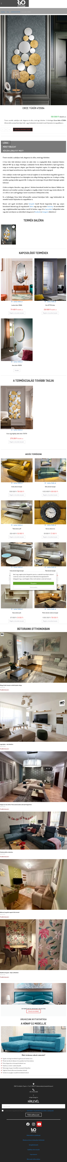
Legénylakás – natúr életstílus (6, 744)
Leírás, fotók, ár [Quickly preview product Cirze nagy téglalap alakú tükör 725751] (17, 430)
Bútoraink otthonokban (33, 629)
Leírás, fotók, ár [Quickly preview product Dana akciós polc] (17, 609)
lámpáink (31, 204)
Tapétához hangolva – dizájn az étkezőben (9, 972)
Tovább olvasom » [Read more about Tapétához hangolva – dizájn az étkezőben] (4, 977)
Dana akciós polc (16, 613)
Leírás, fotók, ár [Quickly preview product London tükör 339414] (17, 301)
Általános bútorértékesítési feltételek (33, 1140)
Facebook (37, 212)
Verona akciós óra (50, 528)
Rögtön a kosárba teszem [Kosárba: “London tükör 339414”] (17, 313)
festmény (50, 206)
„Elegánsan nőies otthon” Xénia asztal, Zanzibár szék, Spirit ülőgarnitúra (16, 804)
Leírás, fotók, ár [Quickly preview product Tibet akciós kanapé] (50, 567)
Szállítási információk (33, 1149)
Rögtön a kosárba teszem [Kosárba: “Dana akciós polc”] (17, 621)
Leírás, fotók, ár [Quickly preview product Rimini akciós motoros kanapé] (50, 609)
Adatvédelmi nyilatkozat (33, 1135)
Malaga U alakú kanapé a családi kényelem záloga (11, 685)
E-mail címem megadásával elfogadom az (29, 1110)
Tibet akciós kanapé (50, 570)
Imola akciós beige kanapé (17, 570)
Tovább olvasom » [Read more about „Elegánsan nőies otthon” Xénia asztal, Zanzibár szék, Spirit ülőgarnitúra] (4, 809)
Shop (8, 12)
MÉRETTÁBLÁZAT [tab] (9, 147)
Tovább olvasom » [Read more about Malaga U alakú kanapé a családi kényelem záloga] (4, 690)
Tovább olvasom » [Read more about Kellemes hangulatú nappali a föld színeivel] (4, 917)
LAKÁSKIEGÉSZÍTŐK (15, 12)
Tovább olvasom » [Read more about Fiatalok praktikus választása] (4, 856)
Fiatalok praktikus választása (6, 852)
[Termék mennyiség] (6, 129)
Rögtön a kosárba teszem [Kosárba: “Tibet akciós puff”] (17, 537)
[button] (1, 3)
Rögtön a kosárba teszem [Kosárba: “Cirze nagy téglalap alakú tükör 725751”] (17, 442)
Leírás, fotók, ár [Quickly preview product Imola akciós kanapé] (17, 483)
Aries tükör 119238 (17, 365)
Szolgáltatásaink (33, 1145)
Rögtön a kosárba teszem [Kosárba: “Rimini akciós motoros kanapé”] (50, 621)
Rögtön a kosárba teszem (23, 129)
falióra (31, 206)
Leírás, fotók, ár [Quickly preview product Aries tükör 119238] (17, 361)
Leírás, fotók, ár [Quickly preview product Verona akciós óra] (50, 525)
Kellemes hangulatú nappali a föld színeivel (9, 912)
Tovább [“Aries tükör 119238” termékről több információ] (17, 370)
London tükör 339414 (16, 305)
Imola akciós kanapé (16, 486)
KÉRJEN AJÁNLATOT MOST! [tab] (13, 150)
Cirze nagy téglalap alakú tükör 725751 (16, 433)
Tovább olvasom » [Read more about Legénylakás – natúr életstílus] (4, 749)
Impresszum (33, 1154)
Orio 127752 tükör (50, 305)
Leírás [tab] (5, 143)
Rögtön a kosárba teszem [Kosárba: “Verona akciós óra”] (50, 537)
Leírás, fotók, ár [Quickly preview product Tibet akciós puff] (17, 525)
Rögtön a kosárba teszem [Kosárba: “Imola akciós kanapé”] (17, 495)
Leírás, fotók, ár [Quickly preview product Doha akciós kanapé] (50, 483)
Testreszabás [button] (33, 587)
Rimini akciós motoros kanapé (50, 613)
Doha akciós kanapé (50, 486)
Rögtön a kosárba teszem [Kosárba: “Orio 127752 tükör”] (50, 313)
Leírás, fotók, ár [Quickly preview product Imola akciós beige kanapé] (17, 567)
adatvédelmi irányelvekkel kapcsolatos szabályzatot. (40, 1110)
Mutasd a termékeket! (33, 1011)
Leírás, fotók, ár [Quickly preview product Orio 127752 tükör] (50, 301)
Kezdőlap (3, 12)
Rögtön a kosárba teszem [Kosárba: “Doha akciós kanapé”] (50, 495)
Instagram (45, 212)
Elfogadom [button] (34, 583)
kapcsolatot (48, 209)
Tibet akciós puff (17, 528)
